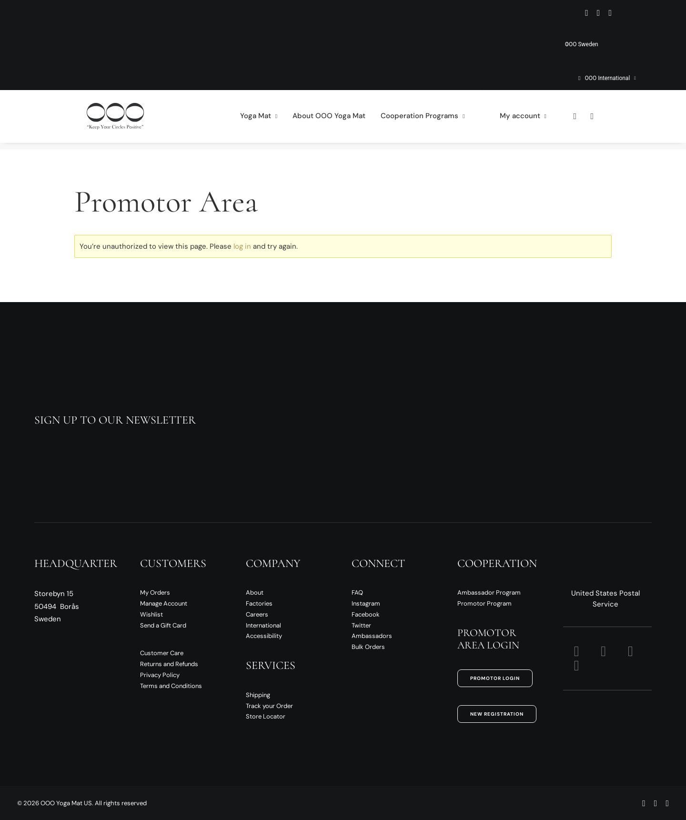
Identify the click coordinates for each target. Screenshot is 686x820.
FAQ (357, 592)
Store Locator (265, 716)
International (263, 625)
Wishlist (151, 614)
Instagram (366, 603)
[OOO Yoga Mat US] (110, 119)
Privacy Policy (160, 675)
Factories (259, 603)
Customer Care (161, 653)
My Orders (155, 592)
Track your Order (269, 706)
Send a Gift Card (163, 625)
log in (242, 246)
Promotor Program (484, 603)
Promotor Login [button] (495, 678)
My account (523, 119)
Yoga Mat (258, 119)
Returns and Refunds (169, 664)
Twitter (361, 625)
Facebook (366, 614)
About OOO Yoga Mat (329, 119)
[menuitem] (513, 44)
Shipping (258, 695)
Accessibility (264, 636)
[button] (587, 13)
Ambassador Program (489, 592)
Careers (257, 614)
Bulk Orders (368, 647)
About (254, 592)
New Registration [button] (497, 714)
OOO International (610, 78)
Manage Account (163, 603)
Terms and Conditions (171, 686)
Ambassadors (372, 636)
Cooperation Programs (422, 119)
